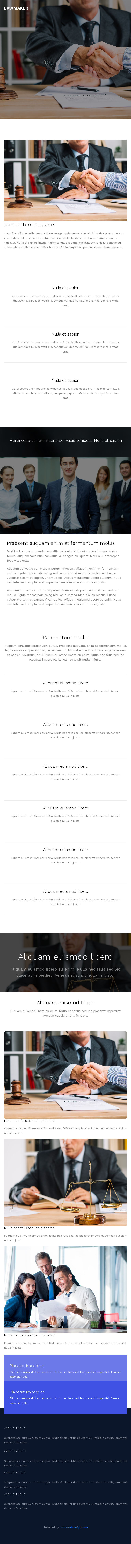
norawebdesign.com (74, 1527)
